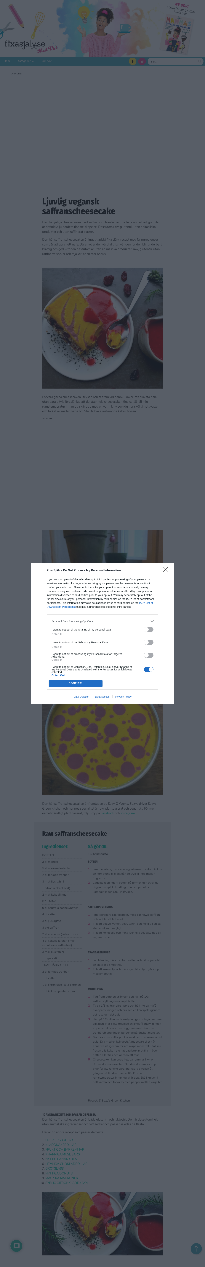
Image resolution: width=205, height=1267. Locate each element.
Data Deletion (81, 696)
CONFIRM (76, 683)
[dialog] (102, 633)
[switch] (148, 629)
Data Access (102, 696)
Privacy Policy (123, 696)
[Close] (166, 570)
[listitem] (102, 621)
